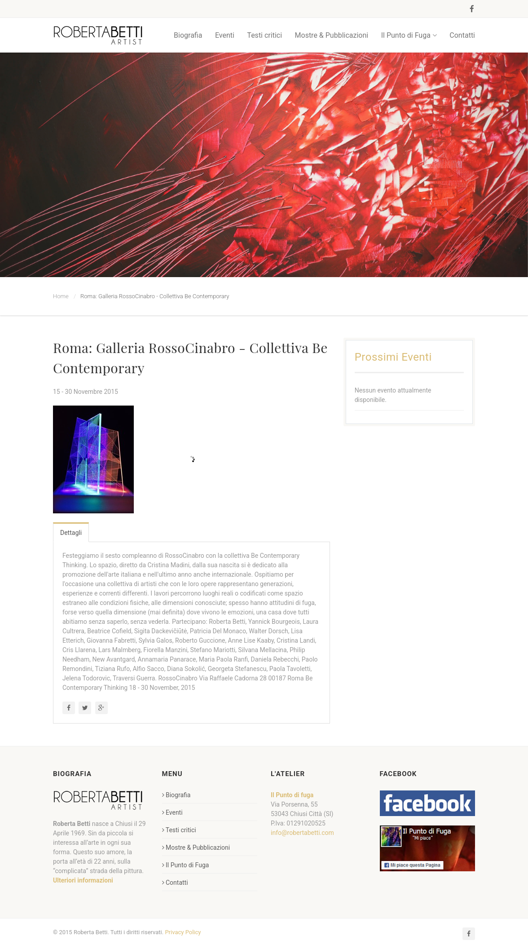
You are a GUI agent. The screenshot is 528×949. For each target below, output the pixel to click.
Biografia (188, 35)
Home (61, 296)
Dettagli (71, 532)
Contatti (462, 35)
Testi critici (264, 35)
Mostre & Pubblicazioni (332, 35)
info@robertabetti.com (302, 832)
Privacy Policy (183, 932)
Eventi (224, 35)
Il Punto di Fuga (409, 35)
